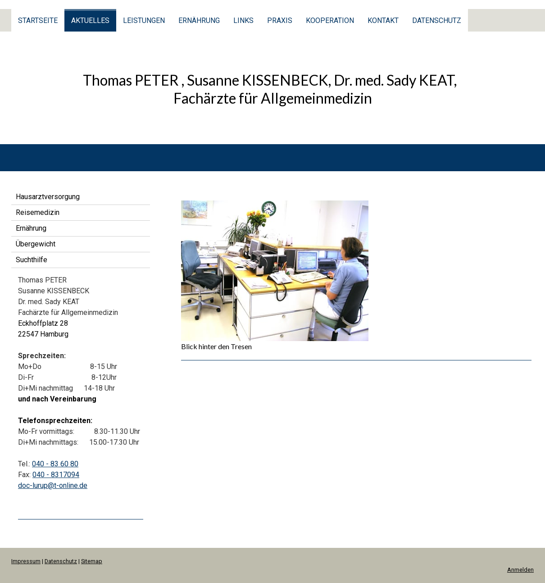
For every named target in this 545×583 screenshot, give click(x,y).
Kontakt (383, 20)
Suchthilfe (31, 259)
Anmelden (520, 569)
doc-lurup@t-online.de (52, 485)
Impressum (26, 561)
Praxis (279, 20)
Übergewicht (35, 244)
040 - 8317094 (55, 474)
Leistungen (144, 20)
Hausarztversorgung (48, 196)
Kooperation (330, 20)
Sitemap (91, 561)
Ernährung (199, 20)
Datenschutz (436, 20)
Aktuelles (90, 20)
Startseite (38, 20)
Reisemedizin (37, 212)
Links (243, 20)
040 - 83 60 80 (55, 464)
